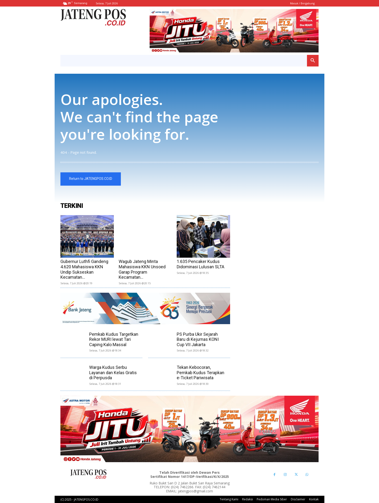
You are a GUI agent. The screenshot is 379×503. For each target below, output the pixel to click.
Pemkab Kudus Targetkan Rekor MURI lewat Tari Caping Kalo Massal (113, 339)
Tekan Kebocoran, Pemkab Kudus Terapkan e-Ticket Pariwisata (200, 372)
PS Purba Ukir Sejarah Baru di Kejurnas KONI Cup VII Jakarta (198, 339)
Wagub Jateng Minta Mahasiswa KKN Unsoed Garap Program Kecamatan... (142, 269)
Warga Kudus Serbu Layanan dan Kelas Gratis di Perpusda (113, 372)
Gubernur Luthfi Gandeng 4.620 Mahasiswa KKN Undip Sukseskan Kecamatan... (84, 269)
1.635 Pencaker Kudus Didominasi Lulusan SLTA (200, 264)
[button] (313, 60)
